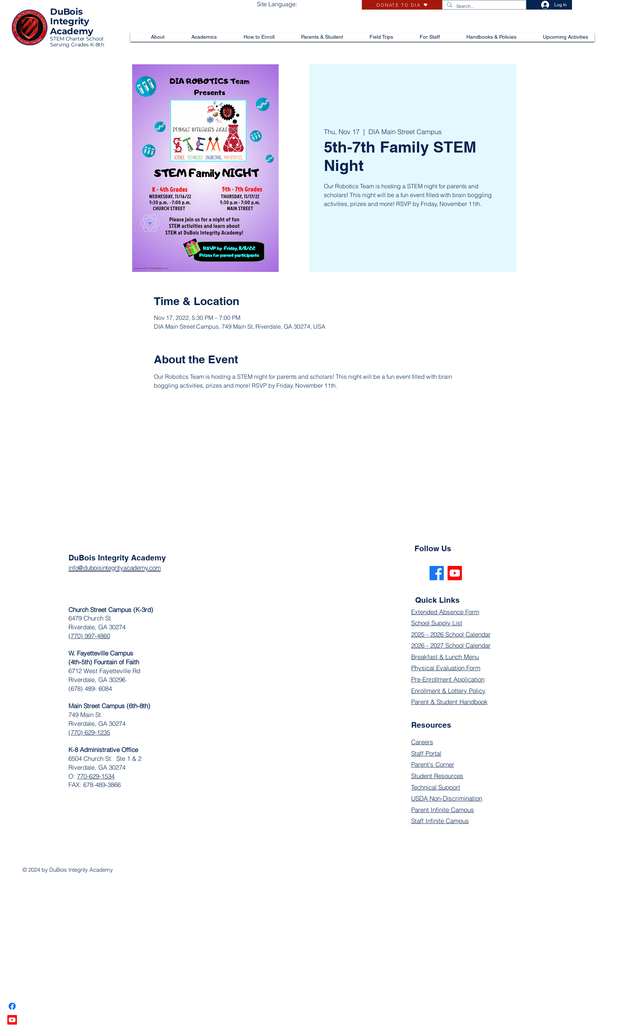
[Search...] (483, 6)
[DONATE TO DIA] (402, 5)
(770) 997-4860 (89, 636)
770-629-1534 (95, 776)
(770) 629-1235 (89, 732)
